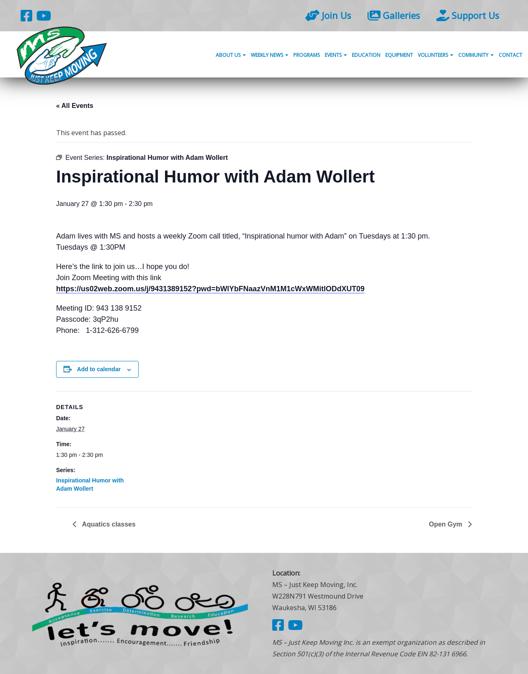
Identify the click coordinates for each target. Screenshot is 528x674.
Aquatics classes (108, 524)
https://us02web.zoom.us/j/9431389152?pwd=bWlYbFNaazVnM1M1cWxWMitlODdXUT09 (210, 289)
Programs (306, 55)
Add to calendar (99, 369)
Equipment (399, 55)
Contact (510, 55)
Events (336, 55)
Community (476, 55)
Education (366, 55)
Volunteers (435, 55)
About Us (231, 55)
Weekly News (269, 55)
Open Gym (446, 524)
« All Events (74, 105)
